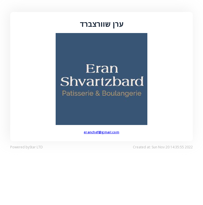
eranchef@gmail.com (101, 132)
